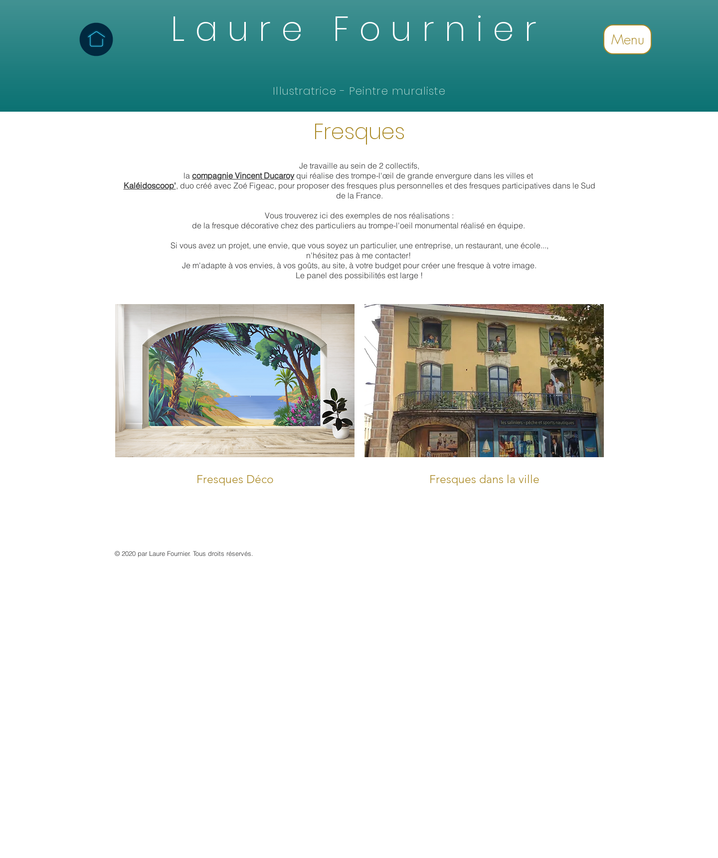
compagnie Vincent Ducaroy (243, 175)
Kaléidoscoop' (150, 185)
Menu (627, 39)
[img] (235, 403)
